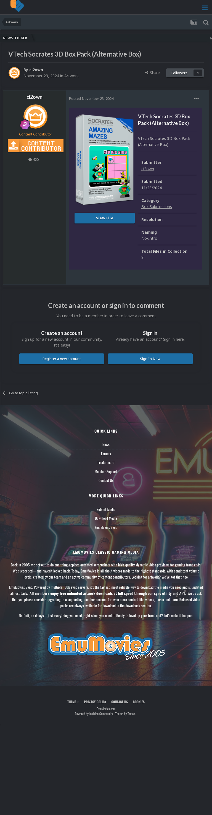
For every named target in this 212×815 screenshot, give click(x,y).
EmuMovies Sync (106, 527)
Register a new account (62, 358)
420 (33, 159)
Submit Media (106, 509)
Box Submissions (156, 206)
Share (152, 72)
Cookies (139, 701)
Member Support (106, 471)
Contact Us (106, 480)
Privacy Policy (95, 701)
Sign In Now (150, 358)
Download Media (106, 518)
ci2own (36, 69)
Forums (106, 453)
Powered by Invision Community (94, 713)
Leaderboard (106, 462)
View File (104, 217)
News (106, 444)
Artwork (71, 75)
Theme (73, 701)
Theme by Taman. (125, 713)
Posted (91, 98)
